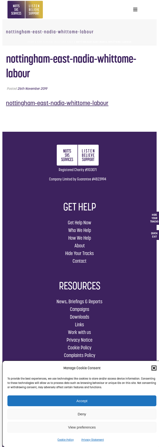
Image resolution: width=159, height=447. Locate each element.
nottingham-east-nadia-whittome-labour (57, 103)
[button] (154, 368)
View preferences (82, 427)
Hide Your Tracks (79, 253)
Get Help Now (79, 222)
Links (79, 324)
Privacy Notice (79, 340)
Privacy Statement (92, 439)
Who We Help (79, 230)
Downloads (79, 317)
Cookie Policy (65, 439)
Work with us (79, 332)
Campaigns (79, 309)
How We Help (79, 238)
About (79, 245)
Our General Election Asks (55, 41)
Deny (82, 414)
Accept (81, 401)
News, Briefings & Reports (79, 301)
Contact (79, 261)
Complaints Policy (79, 355)
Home (31, 41)
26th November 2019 (32, 88)
